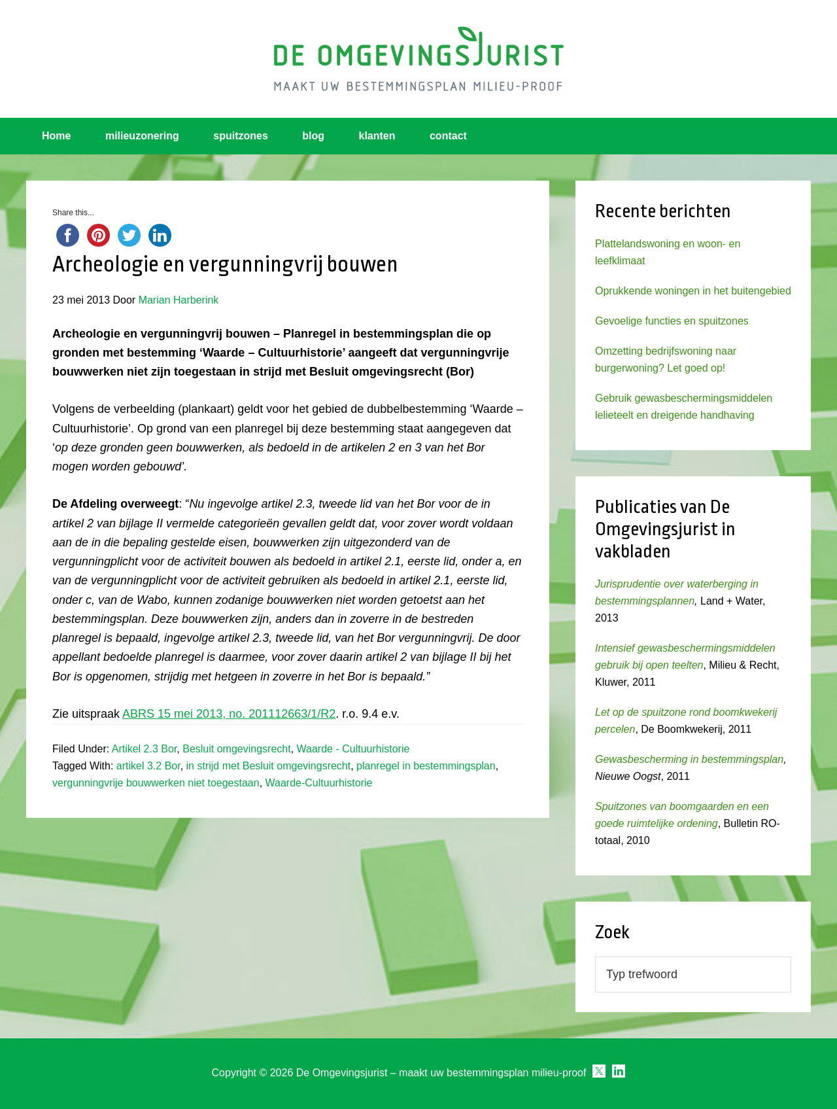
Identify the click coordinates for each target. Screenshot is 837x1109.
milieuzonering (142, 135)
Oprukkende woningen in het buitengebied (693, 290)
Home (56, 135)
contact (448, 135)
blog (313, 135)
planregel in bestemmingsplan (426, 765)
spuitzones (240, 135)
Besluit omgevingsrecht (236, 748)
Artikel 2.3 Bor (144, 748)
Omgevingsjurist (418, 59)
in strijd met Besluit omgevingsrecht (268, 765)
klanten (377, 135)
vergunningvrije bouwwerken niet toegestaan (156, 782)
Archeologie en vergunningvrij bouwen (225, 264)
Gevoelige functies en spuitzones (672, 320)
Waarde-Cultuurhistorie (319, 782)
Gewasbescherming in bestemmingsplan (689, 759)
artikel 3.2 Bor (148, 765)
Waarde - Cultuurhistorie (353, 748)
